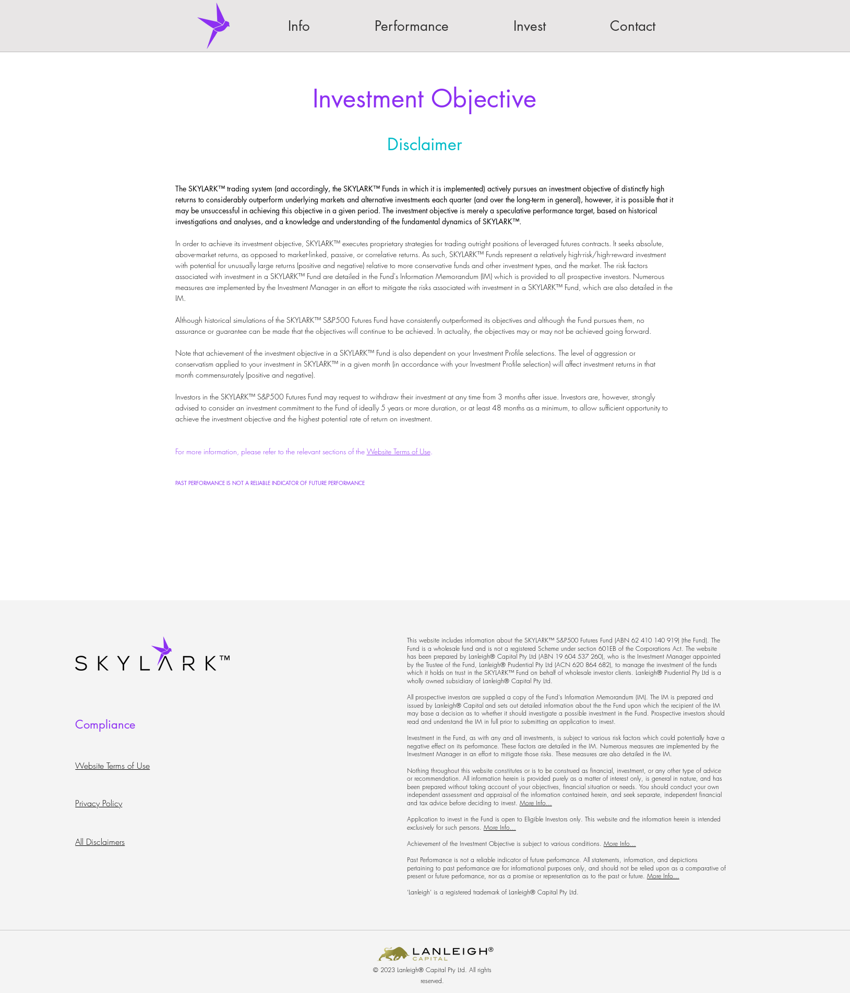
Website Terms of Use (398, 451)
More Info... (536, 802)
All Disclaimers (100, 841)
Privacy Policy (98, 803)
